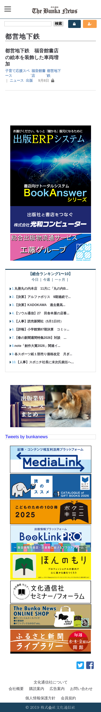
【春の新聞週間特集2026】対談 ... (41, 338)
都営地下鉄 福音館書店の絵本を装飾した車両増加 (31, 57)
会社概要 (16, 688)
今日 (35, 280)
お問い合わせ (81, 688)
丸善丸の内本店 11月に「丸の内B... (41, 288)
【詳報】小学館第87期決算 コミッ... (42, 329)
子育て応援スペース (17, 73)
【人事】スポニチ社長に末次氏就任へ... (45, 362)
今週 (46, 280)
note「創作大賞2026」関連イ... (37, 346)
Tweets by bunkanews (26, 436)
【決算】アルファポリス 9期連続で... (43, 297)
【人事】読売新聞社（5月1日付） (39, 321)
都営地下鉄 (54, 73)
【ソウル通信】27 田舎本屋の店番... (42, 313)
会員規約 (68, 698)
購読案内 (36, 688)
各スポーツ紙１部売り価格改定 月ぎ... (43, 354)
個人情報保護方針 (40, 698)
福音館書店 (39, 73)
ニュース (17, 80)
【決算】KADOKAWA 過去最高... (40, 305)
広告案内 (57, 688)
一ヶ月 (60, 280)
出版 (29, 80)
